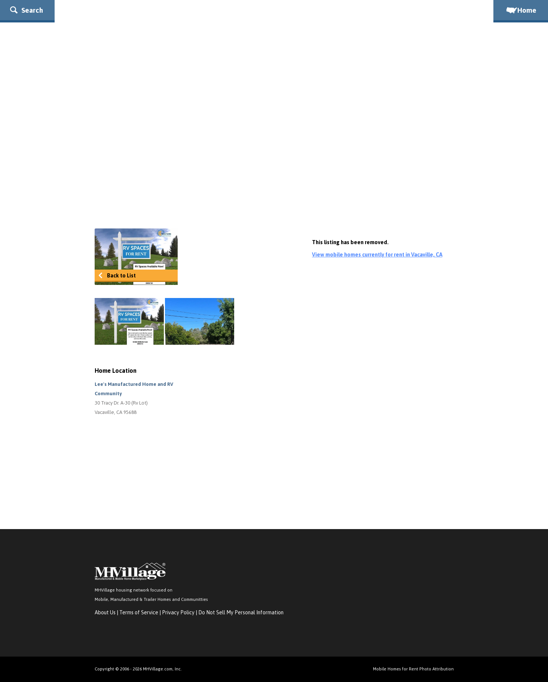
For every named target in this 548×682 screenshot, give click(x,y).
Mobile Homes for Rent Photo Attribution (413, 668)
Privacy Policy (178, 612)
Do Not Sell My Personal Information (241, 612)
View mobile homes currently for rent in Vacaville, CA (377, 255)
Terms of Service (138, 612)
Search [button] (26, 10)
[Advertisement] (274, 161)
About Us (105, 612)
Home (520, 10)
